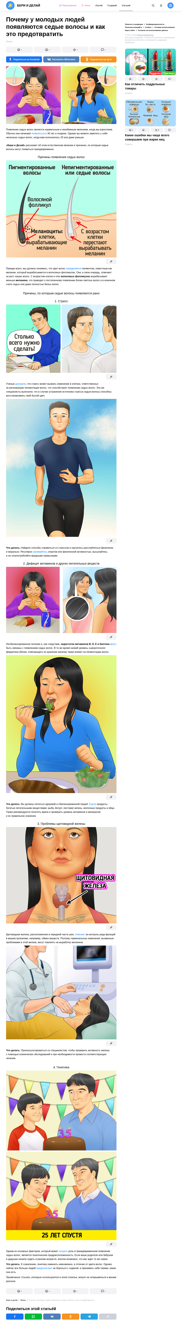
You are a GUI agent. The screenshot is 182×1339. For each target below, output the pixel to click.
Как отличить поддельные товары (145, 86)
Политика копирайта (133, 27)
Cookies (148, 27)
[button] (131, 79)
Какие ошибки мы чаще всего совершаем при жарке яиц (147, 137)
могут (113, 644)
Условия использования (164, 27)
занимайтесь (40, 551)
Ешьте (92, 804)
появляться (38, 133)
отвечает (80, 934)
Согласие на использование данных (153, 30)
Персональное (68, 5)
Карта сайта (130, 30)
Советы (128, 93)
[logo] (23, 5)
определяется (73, 268)
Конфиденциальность (155, 24)
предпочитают (44, 1268)
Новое (86, 5)
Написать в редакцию (134, 24)
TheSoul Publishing (144, 35)
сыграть (63, 1251)
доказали (20, 384)
